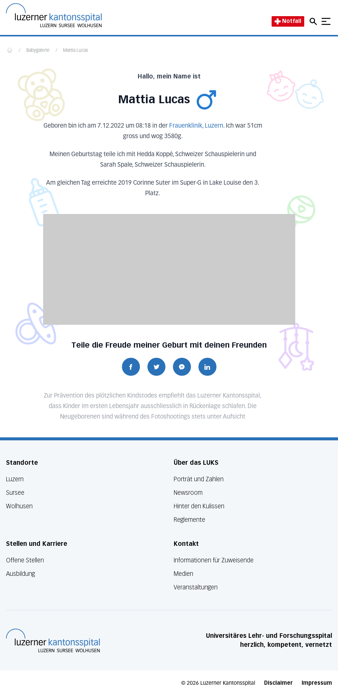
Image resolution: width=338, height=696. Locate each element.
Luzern (15, 479)
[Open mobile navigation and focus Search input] (314, 21)
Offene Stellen (25, 560)
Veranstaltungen (196, 587)
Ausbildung (20, 573)
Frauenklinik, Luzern (196, 126)
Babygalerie (38, 50)
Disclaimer (278, 683)
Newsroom (188, 492)
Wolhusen (19, 506)
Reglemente (189, 519)
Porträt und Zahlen (199, 479)
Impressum (317, 683)
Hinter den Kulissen (199, 506)
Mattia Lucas (75, 50)
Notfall (288, 21)
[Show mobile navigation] (326, 21)
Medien (183, 573)
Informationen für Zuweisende (214, 560)
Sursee (15, 492)
